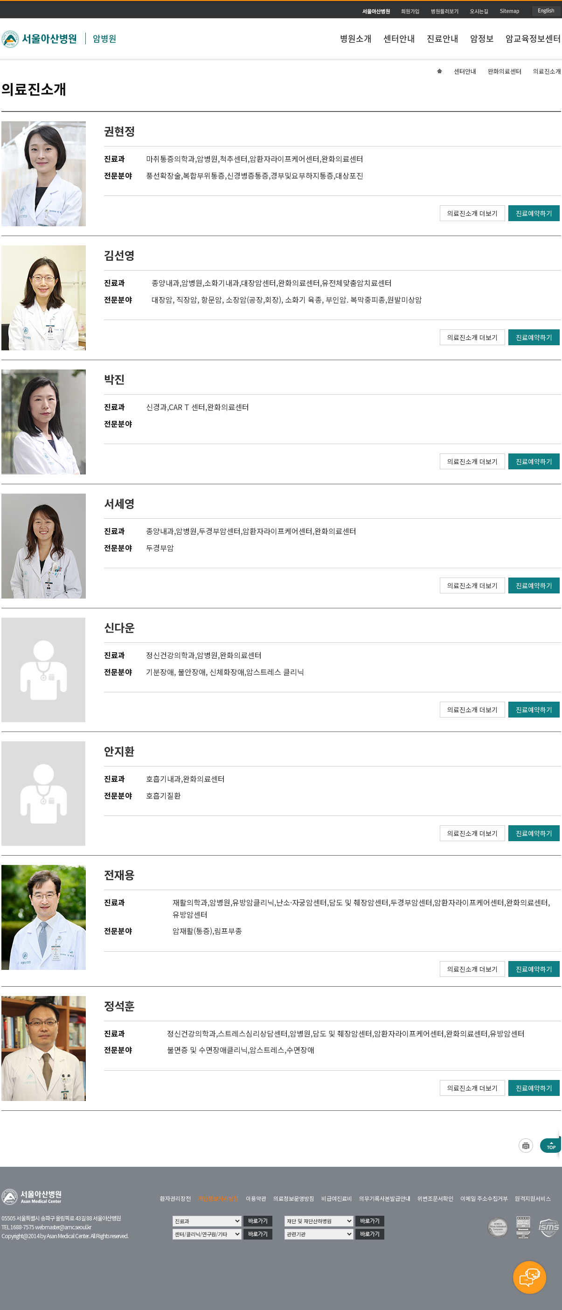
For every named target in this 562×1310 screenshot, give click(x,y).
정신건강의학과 (170, 655)
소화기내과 (221, 282)
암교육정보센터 (533, 38)
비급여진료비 (336, 1198)
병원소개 (356, 38)
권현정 (119, 131)
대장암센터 (258, 282)
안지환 (119, 751)
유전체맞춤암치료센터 (357, 282)
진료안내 (442, 38)
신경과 (156, 406)
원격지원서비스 (533, 1198)
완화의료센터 (504, 71)
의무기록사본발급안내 (384, 1198)
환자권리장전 (175, 1198)
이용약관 (256, 1198)
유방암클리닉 (253, 902)
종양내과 (166, 282)
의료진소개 (547, 71)
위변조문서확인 (435, 1198)
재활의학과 (190, 902)
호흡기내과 (163, 778)
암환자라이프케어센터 (284, 158)
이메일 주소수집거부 (484, 1198)
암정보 (482, 38)
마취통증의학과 (170, 158)
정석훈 (119, 1005)
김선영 (119, 255)
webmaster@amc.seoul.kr (63, 1227)
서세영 (119, 503)
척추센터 (234, 158)
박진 (114, 379)
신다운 (119, 627)
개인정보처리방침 (218, 1198)
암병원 (105, 38)
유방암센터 (190, 914)
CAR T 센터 (187, 406)
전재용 (119, 874)
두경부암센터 (220, 531)
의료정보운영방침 (293, 1198)
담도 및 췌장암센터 (359, 902)
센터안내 (399, 38)
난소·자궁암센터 (301, 902)
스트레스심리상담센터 (253, 1033)
